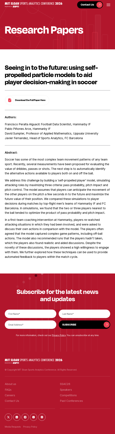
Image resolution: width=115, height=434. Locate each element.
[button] (33, 4)
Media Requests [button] (13, 426)
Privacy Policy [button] (59, 335)
